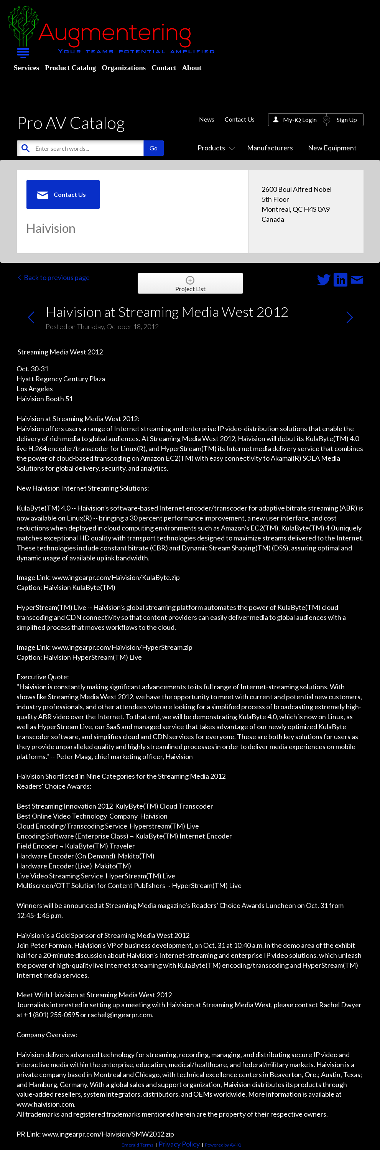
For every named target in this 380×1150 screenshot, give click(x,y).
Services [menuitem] (26, 68)
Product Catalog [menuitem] (70, 68)
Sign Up (347, 119)
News (206, 119)
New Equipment (332, 147)
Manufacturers (270, 147)
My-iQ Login (300, 119)
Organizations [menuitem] (124, 68)
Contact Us (240, 119)
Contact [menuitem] (163, 68)
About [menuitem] (192, 68)
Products (214, 147)
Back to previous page (53, 277)
